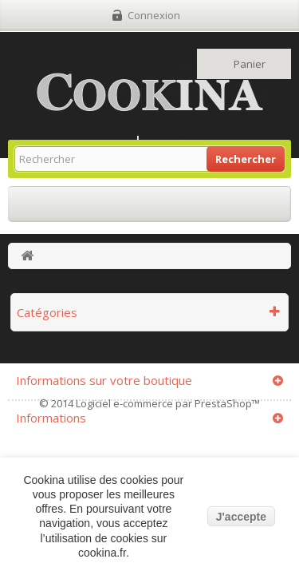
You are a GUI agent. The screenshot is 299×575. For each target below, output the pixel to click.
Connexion (154, 15)
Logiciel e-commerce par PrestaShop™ (168, 403)
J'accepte (241, 516)
